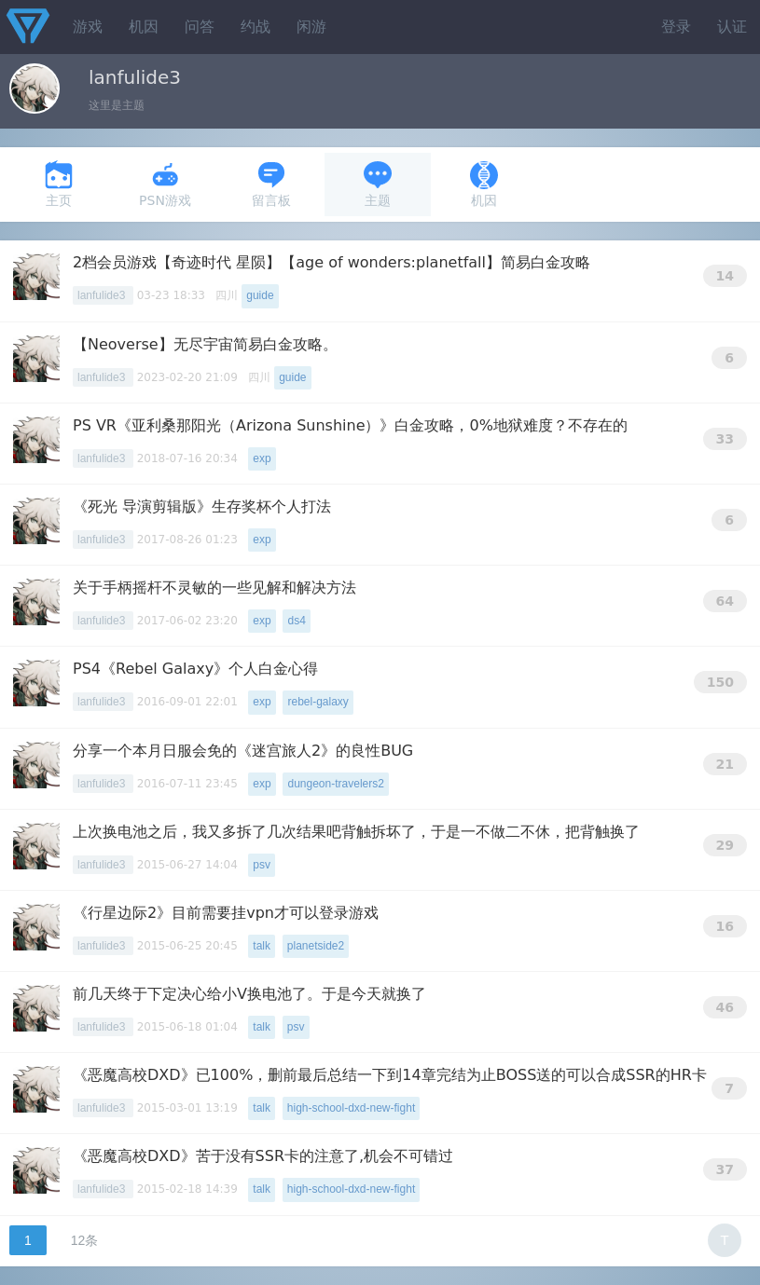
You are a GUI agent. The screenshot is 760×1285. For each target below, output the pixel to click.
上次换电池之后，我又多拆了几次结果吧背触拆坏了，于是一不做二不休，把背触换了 (356, 832)
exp (261, 458)
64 (725, 601)
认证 (732, 26)
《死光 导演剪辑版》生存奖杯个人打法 (202, 506)
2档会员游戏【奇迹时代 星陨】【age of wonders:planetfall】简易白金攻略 (331, 262)
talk (261, 945)
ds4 (296, 620)
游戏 (88, 26)
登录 (676, 26)
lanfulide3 (103, 295)
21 (725, 764)
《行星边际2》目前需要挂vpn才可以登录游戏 (226, 913)
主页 (59, 184)
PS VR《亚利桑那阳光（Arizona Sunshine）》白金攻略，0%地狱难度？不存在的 (350, 425)
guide (259, 295)
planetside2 (315, 945)
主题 (378, 184)
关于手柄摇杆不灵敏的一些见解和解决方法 (214, 587)
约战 (255, 26)
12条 (85, 1240)
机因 (144, 26)
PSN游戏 (165, 184)
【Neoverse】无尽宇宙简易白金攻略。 (205, 344)
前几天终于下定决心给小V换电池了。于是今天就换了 (249, 994)
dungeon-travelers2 (335, 783)
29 (725, 845)
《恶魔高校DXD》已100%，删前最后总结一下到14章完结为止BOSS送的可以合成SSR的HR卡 (390, 1075)
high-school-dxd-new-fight (351, 1107)
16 (725, 926)
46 (725, 1007)
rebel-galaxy (317, 701)
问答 (199, 26)
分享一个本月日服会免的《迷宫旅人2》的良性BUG (243, 750)
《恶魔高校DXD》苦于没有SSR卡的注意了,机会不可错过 (263, 1156)
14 (725, 275)
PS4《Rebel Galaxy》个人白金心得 (195, 668)
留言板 (271, 184)
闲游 (311, 26)
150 (720, 682)
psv (261, 864)
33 (725, 438)
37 (725, 1169)
